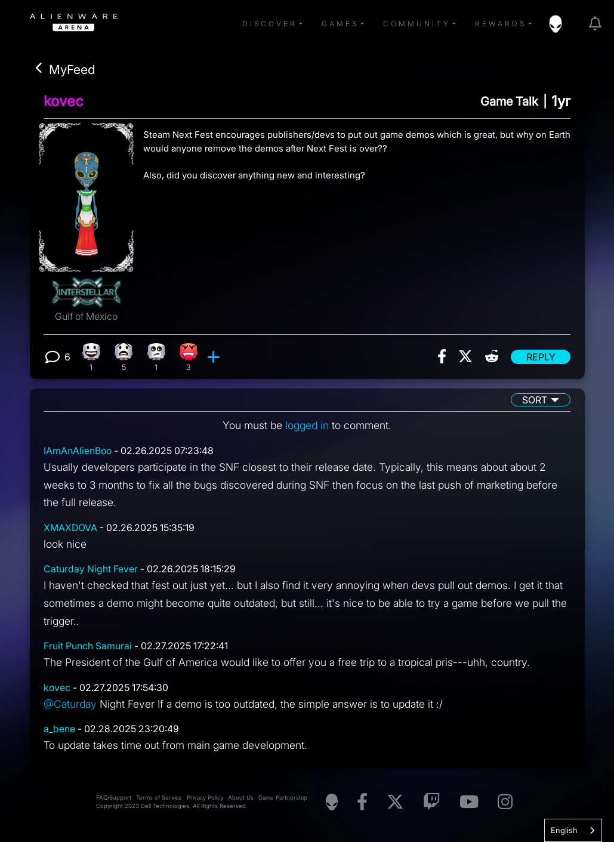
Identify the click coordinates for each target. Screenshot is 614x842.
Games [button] (340, 23)
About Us (241, 800)
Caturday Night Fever (91, 570)
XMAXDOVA (70, 529)
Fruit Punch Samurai (88, 648)
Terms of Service (159, 800)
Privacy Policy (205, 800)
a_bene (59, 732)
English (564, 830)
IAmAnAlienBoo (78, 452)
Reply (541, 357)
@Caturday (71, 705)
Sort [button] (534, 400)
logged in (307, 426)
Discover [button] (269, 23)
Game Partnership (282, 800)
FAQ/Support (113, 800)
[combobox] (573, 830)
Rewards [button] (500, 23)
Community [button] (417, 23)
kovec (63, 101)
